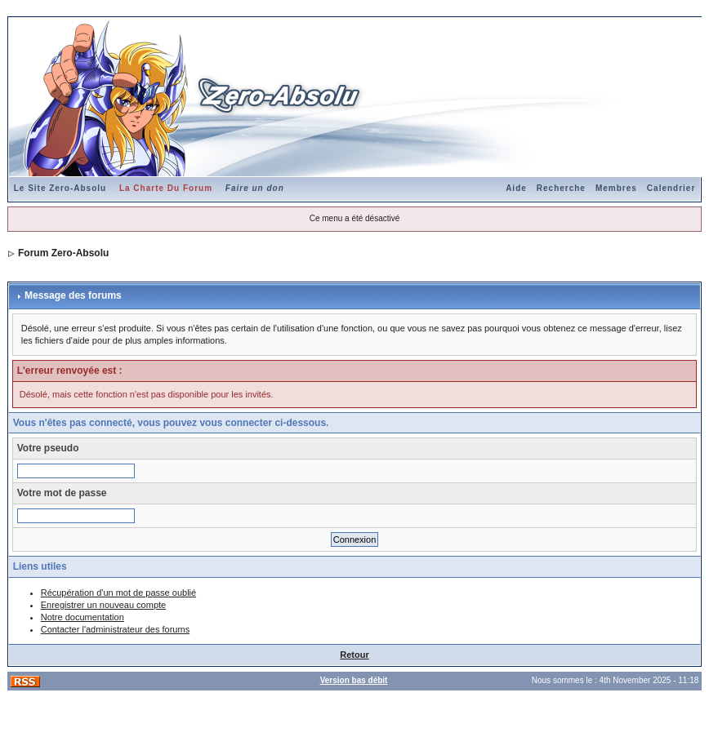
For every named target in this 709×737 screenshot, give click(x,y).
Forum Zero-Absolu (63, 253)
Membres (616, 188)
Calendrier (671, 188)
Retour (354, 654)
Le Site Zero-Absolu (60, 188)
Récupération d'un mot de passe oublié (118, 592)
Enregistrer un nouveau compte (103, 605)
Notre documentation (82, 617)
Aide (516, 188)
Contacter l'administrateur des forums (115, 629)
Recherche (561, 188)
